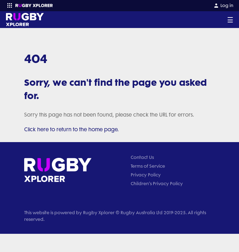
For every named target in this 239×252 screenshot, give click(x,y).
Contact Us (142, 157)
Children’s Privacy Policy (157, 183)
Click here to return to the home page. (71, 129)
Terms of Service (148, 166)
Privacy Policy (146, 174)
